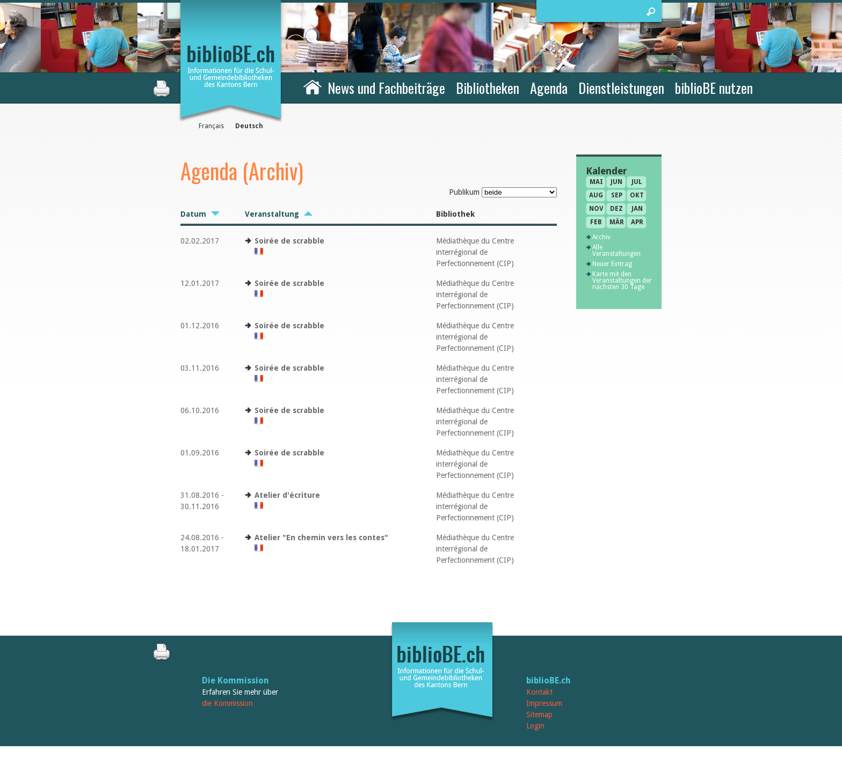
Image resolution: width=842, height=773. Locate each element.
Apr (637, 222)
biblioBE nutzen (714, 87)
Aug (596, 195)
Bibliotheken (487, 87)
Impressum (544, 703)
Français (211, 126)
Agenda (549, 87)
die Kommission (227, 703)
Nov (596, 208)
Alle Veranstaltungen (616, 250)
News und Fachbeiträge (386, 87)
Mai (596, 182)
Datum (193, 214)
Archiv (601, 237)
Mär (616, 222)
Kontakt (539, 692)
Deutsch (249, 126)
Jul (637, 182)
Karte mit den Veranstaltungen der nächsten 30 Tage (622, 280)
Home (312, 86)
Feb (596, 222)
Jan (637, 208)
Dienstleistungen (621, 87)
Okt (637, 195)
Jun (616, 182)
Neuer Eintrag (612, 264)
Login (535, 726)
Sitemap (539, 714)
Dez (616, 208)
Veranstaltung (272, 214)
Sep (616, 195)
